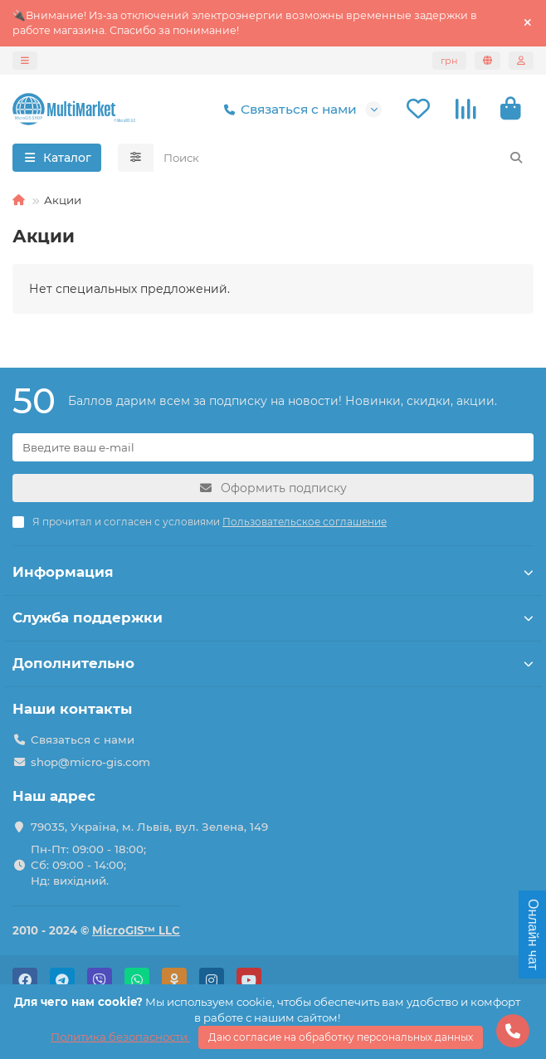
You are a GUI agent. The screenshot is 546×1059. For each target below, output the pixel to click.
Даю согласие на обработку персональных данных (340, 1037)
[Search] (344, 158)
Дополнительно (273, 663)
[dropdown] (24, 60)
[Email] (273, 447)
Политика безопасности (120, 1036)
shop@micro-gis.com (90, 762)
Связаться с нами (287, 109)
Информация (273, 572)
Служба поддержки (273, 617)
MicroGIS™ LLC (136, 930)
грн (449, 60)
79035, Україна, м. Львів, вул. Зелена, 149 (149, 826)
